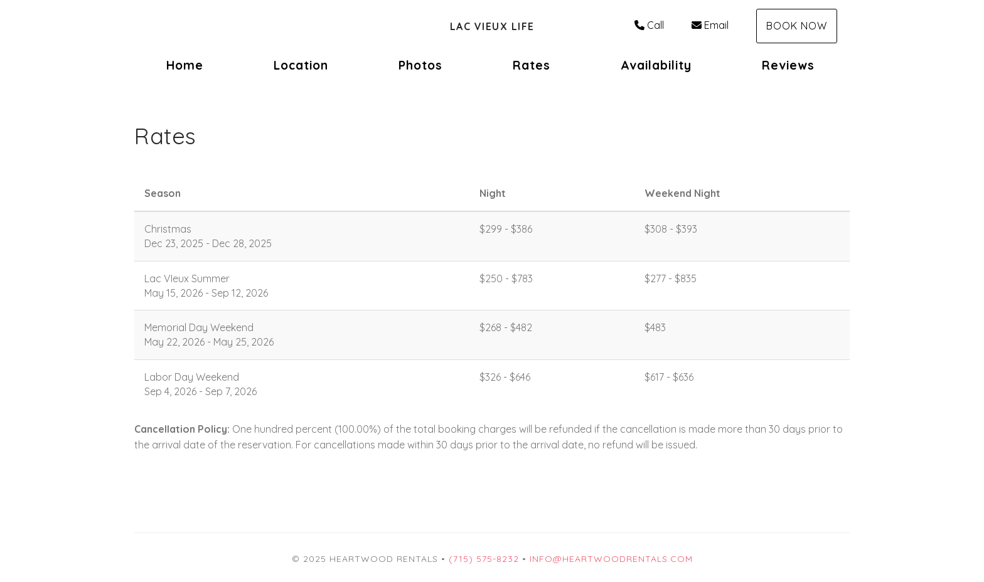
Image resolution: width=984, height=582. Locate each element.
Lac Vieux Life (492, 26)
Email (710, 25)
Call (649, 25)
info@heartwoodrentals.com (611, 558)
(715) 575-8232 (484, 558)
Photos (420, 65)
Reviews (788, 65)
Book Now (796, 25)
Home (184, 65)
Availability (656, 65)
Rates (531, 65)
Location (301, 65)
